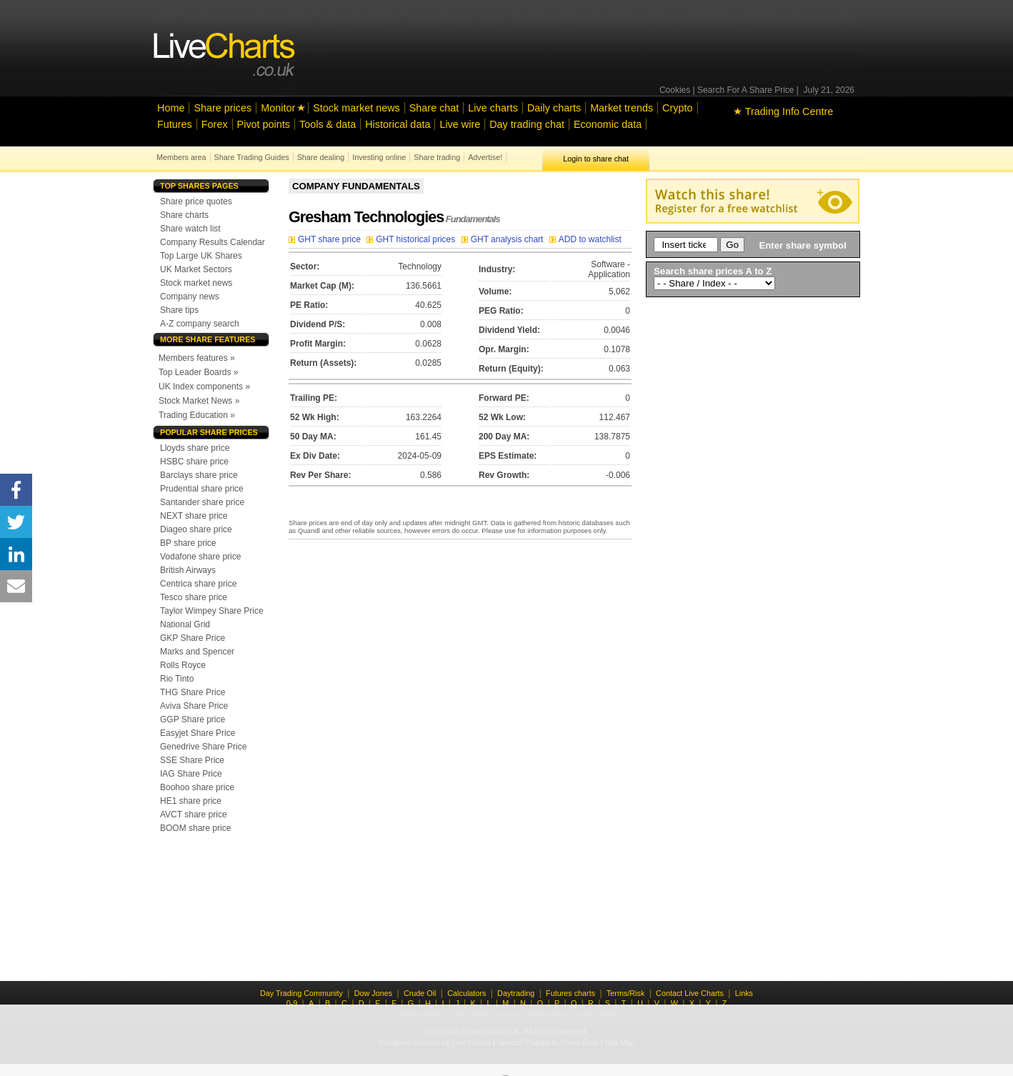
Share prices (222, 108)
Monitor (278, 108)
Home (170, 108)
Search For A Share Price (745, 90)
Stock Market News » (199, 401)
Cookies (674, 90)
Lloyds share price (194, 448)
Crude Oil (420, 993)
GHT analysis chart (503, 239)
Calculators (466, 993)
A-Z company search (199, 324)
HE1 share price (190, 801)
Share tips (179, 310)
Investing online (379, 157)
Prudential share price (202, 489)
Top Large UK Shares (201, 256)
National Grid (185, 624)
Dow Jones (373, 993)
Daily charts (554, 108)
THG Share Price (192, 692)
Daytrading (515, 993)
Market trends (621, 108)
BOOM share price (195, 828)
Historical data (397, 124)
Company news (189, 297)
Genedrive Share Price (203, 747)
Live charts (493, 108)
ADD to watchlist (585, 239)
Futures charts (570, 993)
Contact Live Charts (690, 993)
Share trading (437, 157)
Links (744, 993)
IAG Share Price (191, 774)
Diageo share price (196, 529)
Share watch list (190, 229)
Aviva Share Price (194, 706)
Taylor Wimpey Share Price (212, 611)
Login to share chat (596, 158)
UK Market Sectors (196, 269)
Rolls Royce (183, 665)
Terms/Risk (625, 993)
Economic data (608, 124)
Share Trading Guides (251, 157)
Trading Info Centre (783, 111)
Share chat (434, 108)
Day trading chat (526, 124)
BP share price (188, 543)
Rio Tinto (177, 679)
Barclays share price (199, 475)
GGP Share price (192, 719)
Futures (174, 124)
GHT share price (326, 239)
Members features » (197, 358)
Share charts (184, 215)
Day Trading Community (301, 993)
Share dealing (321, 157)
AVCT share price (193, 815)
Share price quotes (196, 201)
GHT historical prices (411, 239)
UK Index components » (204, 387)
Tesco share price (193, 597)
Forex (214, 124)
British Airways (188, 570)
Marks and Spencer (197, 652)
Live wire (459, 124)
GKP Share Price (192, 638)
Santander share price (202, 502)
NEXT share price (193, 516)
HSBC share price (194, 462)
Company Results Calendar (212, 242)
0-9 (292, 1003)
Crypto (677, 108)
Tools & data (327, 124)
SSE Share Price (192, 760)
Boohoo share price (197, 787)
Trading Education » (197, 415)
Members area (181, 157)
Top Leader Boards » (198, 372)
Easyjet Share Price (197, 733)
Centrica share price (198, 584)
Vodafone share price (200, 557)
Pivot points (263, 124)
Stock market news (356, 108)
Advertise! (485, 157)
